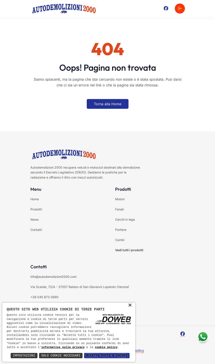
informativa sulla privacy (63, 347)
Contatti (36, 230)
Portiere (120, 230)
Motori (119, 199)
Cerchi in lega (125, 219)
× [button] (130, 305)
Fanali (119, 209)
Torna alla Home (107, 104)
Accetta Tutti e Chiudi (106, 355)
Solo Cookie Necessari (60, 355)
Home (34, 199)
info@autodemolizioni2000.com (53, 276)
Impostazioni (24, 355)
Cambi (119, 240)
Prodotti (36, 209)
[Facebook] (166, 8)
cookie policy (106, 347)
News (34, 219)
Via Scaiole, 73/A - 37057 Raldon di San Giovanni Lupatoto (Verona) (79, 287)
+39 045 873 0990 (44, 297)
